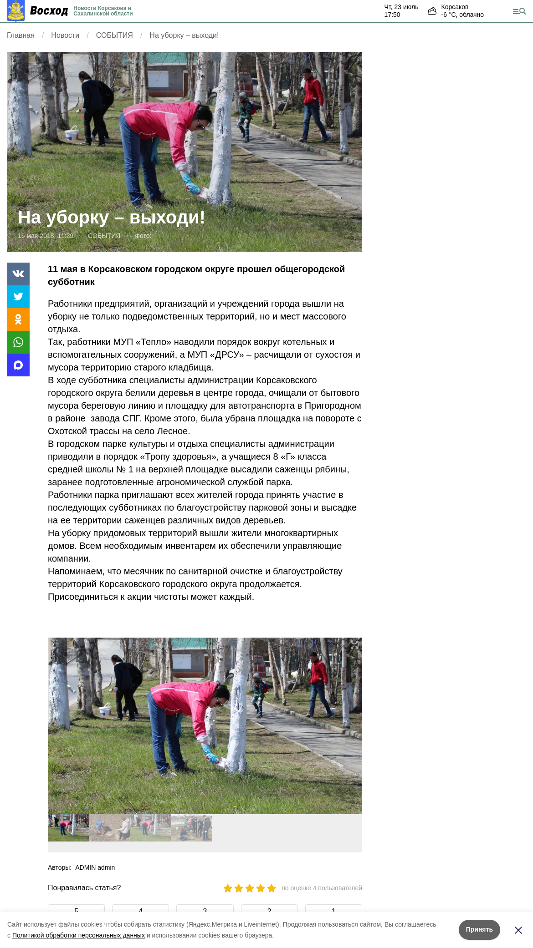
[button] (351, 726)
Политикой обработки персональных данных (78, 935)
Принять (479, 929)
